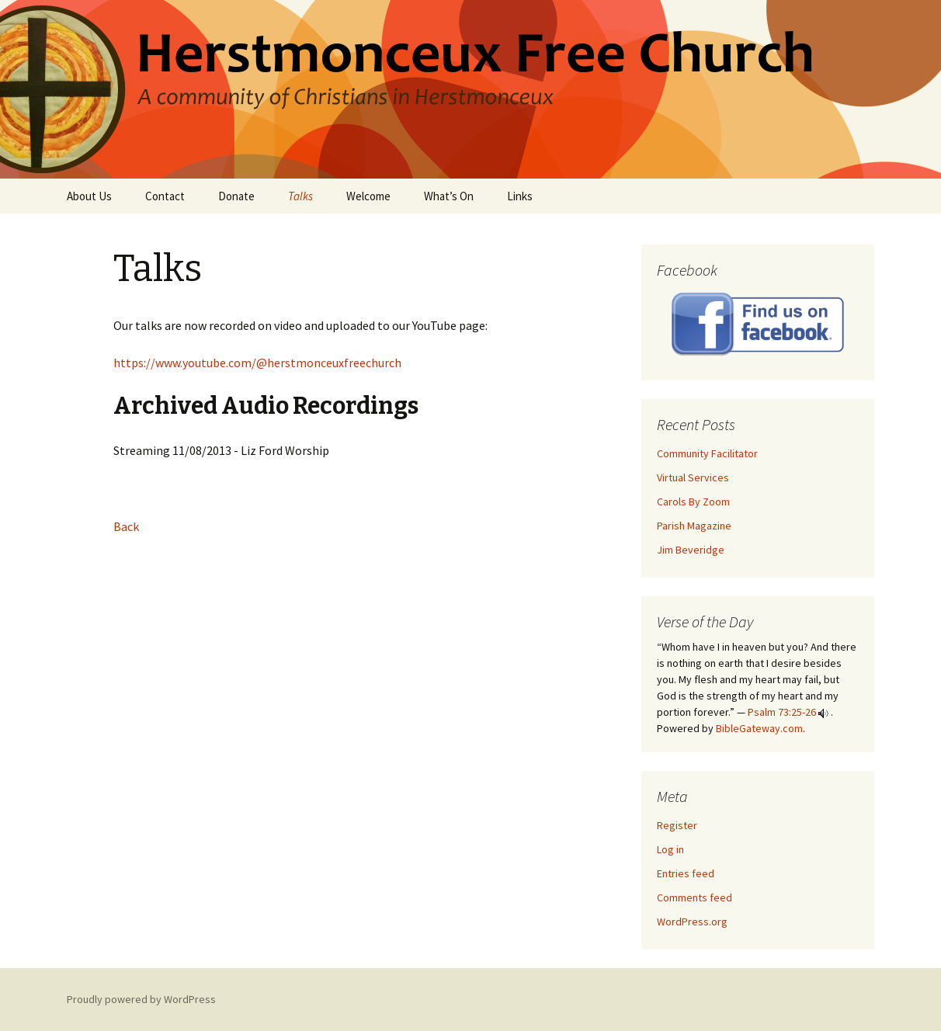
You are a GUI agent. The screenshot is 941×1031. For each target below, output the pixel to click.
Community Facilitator (707, 453)
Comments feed (694, 897)
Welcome (368, 196)
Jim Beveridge (690, 550)
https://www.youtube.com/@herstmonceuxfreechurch (257, 362)
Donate (236, 196)
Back (126, 526)
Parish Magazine (694, 526)
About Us (89, 196)
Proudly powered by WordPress (141, 999)
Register (677, 825)
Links (520, 196)
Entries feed (685, 873)
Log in (670, 849)
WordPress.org (692, 922)
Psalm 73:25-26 (782, 712)
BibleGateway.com (759, 728)
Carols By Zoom (693, 502)
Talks (300, 196)
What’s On (449, 196)
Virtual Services (693, 477)
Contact (165, 196)
